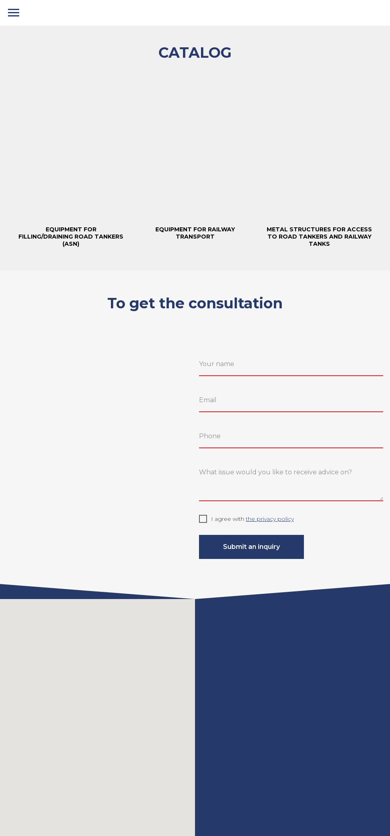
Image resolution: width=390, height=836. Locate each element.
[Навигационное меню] (13, 13)
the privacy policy (270, 518)
